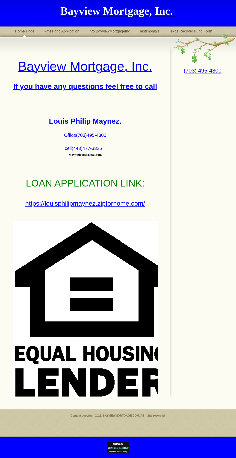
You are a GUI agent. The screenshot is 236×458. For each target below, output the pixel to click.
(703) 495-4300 (202, 70)
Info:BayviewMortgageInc (109, 31)
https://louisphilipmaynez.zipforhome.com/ (85, 203)
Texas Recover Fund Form (190, 31)
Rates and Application (62, 31)
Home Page (25, 31)
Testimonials (149, 31)
